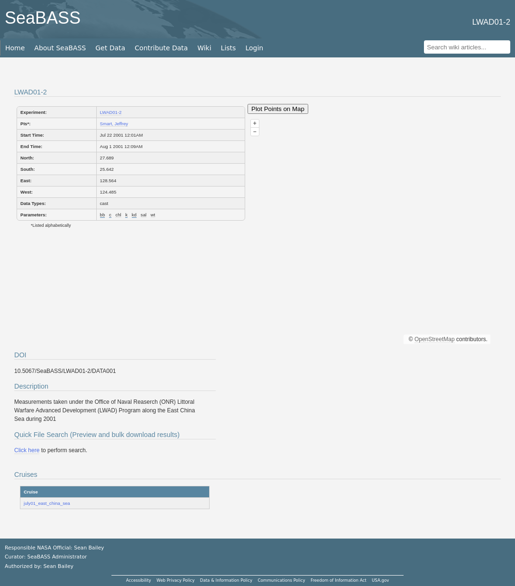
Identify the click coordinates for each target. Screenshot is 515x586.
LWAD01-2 (111, 112)
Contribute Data (161, 48)
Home (15, 48)
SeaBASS (43, 18)
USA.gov (380, 580)
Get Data (110, 48)
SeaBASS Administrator (57, 557)
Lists (228, 48)
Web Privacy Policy (175, 580)
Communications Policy (281, 580)
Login (254, 48)
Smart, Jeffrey (114, 123)
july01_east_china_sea (47, 503)
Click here (26, 450)
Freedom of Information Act (339, 580)
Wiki (204, 48)
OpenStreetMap (434, 339)
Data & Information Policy (226, 580)
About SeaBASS (60, 48)
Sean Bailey (58, 566)
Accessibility (138, 580)
